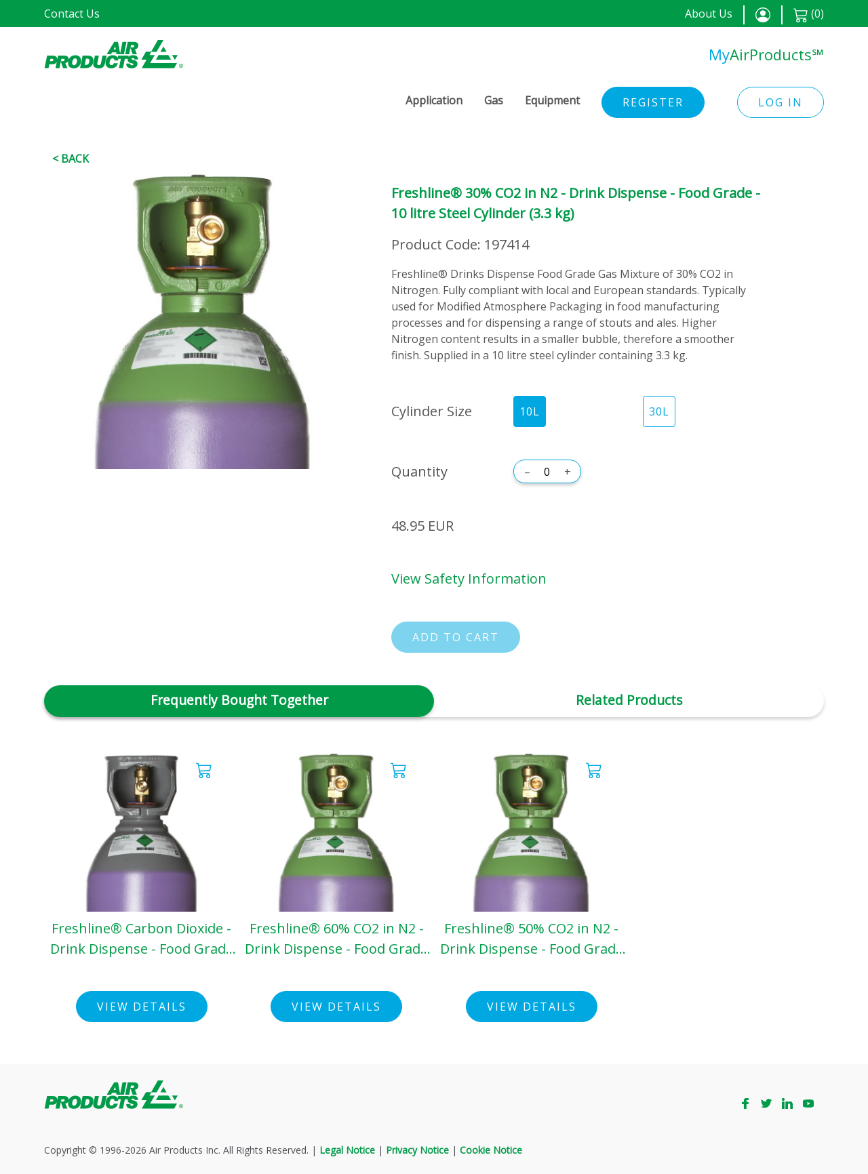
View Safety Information (469, 578)
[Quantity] (547, 472)
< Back (70, 158)
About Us (708, 13)
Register (653, 102)
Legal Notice (347, 1149)
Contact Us (72, 13)
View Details (141, 1006)
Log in (780, 102)
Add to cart (455, 637)
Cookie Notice (491, 1149)
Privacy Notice (417, 1149)
